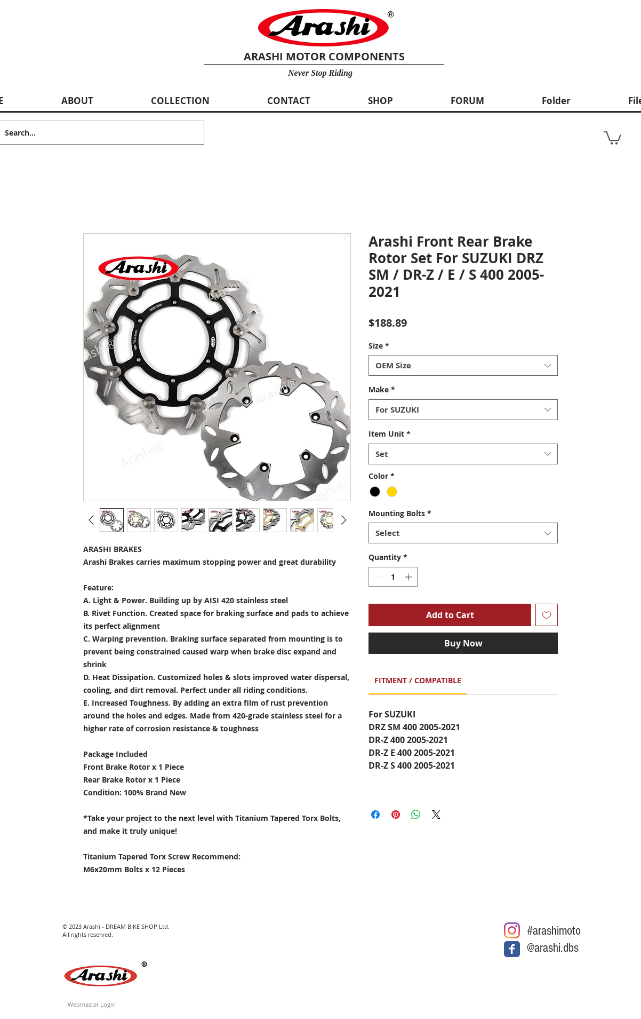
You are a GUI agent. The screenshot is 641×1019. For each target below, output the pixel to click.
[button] (612, 137)
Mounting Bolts (399, 513)
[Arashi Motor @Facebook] (512, 949)
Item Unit (389, 434)
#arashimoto (554, 930)
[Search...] (93, 132)
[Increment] (409, 576)
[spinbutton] (393, 576)
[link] (417, 680)
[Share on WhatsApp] (416, 814)
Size (378, 346)
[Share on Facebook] (375, 814)
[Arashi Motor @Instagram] (512, 930)
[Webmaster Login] (91, 1004)
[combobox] (463, 365)
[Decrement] (376, 576)
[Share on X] (436, 814)
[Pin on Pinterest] (395, 814)
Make (381, 389)
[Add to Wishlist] (546, 615)
